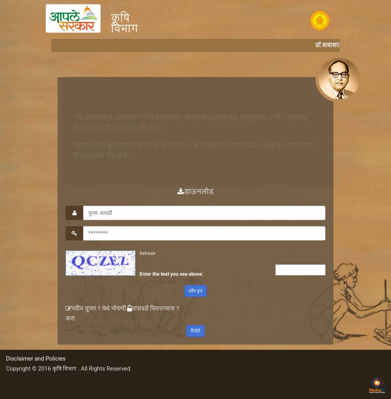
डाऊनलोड (195, 193)
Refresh (148, 253)
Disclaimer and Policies (36, 358)
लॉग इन (195, 291)
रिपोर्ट (195, 331)
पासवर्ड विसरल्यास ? (153, 309)
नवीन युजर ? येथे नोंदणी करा (96, 314)
